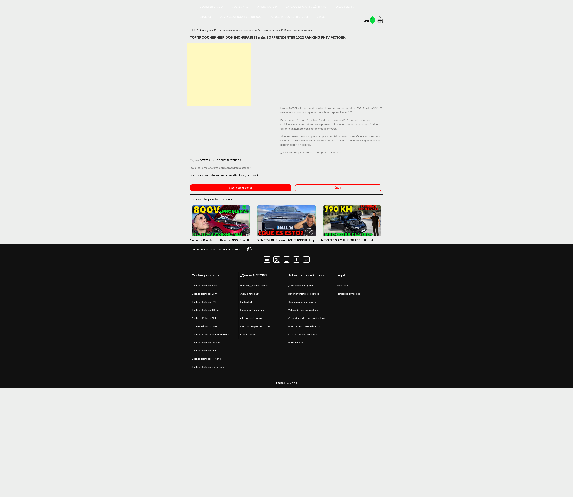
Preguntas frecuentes (252, 310)
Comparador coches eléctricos (240, 17)
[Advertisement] (219, 74)
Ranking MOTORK (267, 6)
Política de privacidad (349, 293)
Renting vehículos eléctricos (303, 293)
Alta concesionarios (251, 318)
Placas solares (344, 6)
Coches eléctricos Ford (204, 326)
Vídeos (321, 17)
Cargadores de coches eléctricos (306, 318)
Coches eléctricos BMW (204, 293)
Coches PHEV (240, 6)
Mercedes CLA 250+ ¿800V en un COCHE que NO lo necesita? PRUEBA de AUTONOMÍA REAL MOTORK (220, 240)
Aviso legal (343, 285)
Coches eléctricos (212, 6)
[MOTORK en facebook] (296, 259)
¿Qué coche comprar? (300, 285)
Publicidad (246, 302)
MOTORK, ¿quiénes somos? (254, 285)
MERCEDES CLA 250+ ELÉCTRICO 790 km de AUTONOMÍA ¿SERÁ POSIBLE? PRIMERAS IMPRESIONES (347, 240)
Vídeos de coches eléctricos (303, 310)
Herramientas (296, 342)
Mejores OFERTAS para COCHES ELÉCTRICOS (215, 160)
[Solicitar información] (249, 249)
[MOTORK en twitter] (276, 259)
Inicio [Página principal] (193, 30)
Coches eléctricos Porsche (206, 358)
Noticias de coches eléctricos (289, 17)
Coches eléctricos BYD (204, 302)
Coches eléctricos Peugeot (206, 342)
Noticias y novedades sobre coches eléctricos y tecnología (224, 175)
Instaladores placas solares (255, 326)
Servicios (206, 17)
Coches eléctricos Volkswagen (208, 367)
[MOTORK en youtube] (267, 259)
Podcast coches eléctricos (302, 334)
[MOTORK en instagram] (286, 259)
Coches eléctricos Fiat (204, 318)
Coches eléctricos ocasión (302, 302)
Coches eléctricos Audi (204, 285)
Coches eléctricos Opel (204, 350)
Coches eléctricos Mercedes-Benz (210, 334)
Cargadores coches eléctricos (306, 6)
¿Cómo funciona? (250, 293)
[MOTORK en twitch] (306, 259)
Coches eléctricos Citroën (206, 310)
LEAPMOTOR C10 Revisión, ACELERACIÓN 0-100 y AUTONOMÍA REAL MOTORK (285, 240)
